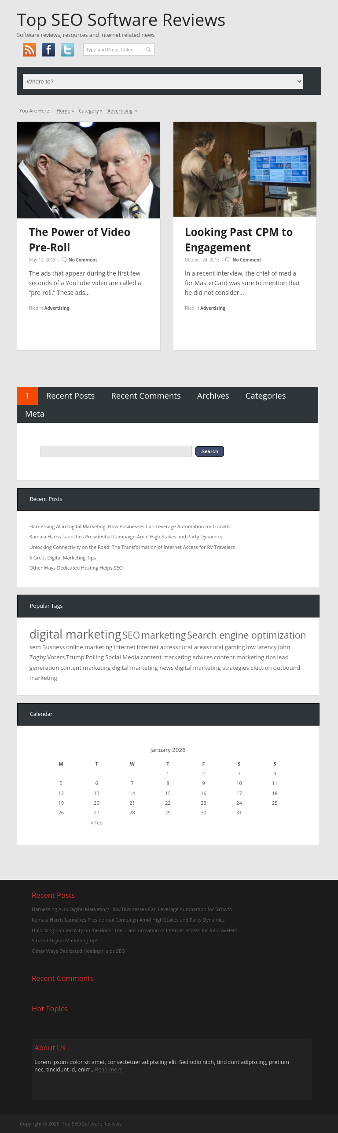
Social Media (122, 657)
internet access (157, 647)
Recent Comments (145, 395)
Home (63, 110)
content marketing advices (177, 657)
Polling (95, 657)
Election (261, 668)
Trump (75, 657)
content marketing (85, 668)
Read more (109, 1069)
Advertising (119, 110)
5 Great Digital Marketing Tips (62, 557)
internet (125, 647)
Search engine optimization (246, 634)
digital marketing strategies (212, 668)
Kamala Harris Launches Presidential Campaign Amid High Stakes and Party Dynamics (125, 536)
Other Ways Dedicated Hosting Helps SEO (76, 567)
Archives (213, 395)
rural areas (194, 647)
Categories (266, 395)
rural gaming (227, 647)
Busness (53, 647)
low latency (261, 647)
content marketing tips (245, 657)
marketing (163, 634)
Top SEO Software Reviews (121, 19)
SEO (131, 634)
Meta (34, 413)
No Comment (83, 260)
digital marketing (75, 634)
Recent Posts (70, 395)
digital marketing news (142, 668)
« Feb (97, 822)
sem (35, 647)
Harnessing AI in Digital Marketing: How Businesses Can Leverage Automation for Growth (129, 526)
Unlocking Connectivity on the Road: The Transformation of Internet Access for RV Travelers (132, 547)
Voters (56, 657)
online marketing (89, 647)
